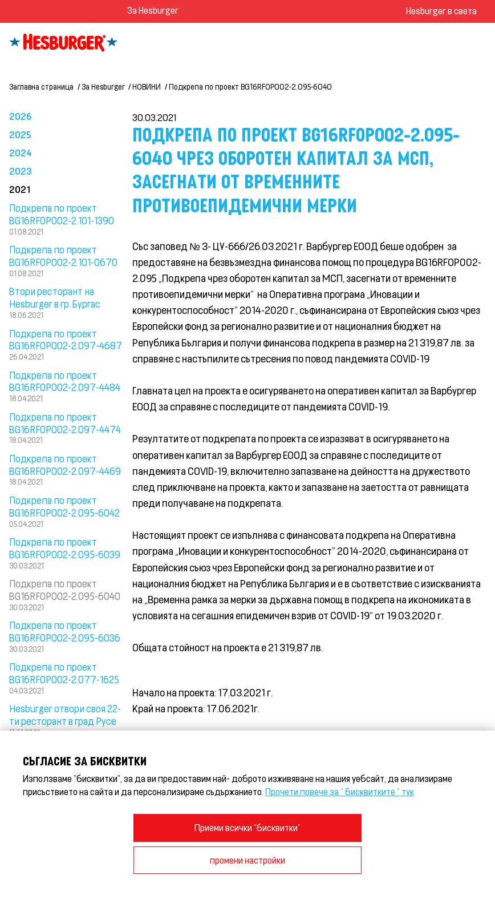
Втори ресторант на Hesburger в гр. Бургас (54, 297)
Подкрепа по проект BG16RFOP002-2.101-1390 (61, 214)
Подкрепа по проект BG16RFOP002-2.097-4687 (65, 340)
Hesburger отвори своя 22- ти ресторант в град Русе (65, 715)
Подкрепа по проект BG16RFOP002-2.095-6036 (64, 631)
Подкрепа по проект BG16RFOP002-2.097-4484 (64, 381)
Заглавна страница (41, 86)
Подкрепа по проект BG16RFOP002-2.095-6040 (250, 86)
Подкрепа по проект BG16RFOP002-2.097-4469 (65, 465)
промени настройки (247, 859)
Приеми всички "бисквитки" (247, 827)
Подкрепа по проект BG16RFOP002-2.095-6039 (64, 548)
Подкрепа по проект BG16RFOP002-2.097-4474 (65, 423)
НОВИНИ (146, 86)
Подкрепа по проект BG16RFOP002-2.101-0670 (63, 256)
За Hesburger (152, 10)
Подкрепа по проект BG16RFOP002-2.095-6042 (64, 506)
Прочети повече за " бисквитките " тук (339, 791)
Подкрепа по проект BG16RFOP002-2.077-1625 (64, 673)
